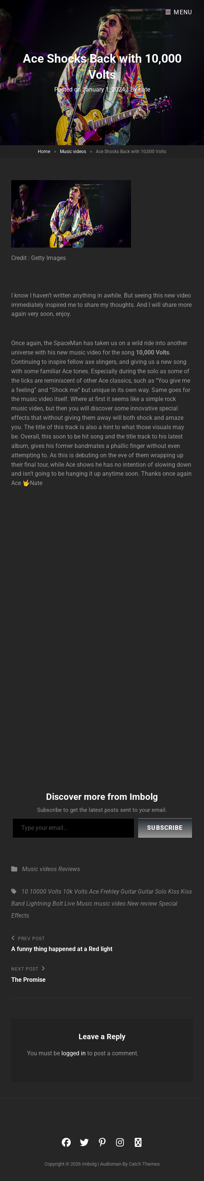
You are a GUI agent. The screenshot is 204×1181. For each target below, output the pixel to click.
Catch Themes (144, 1164)
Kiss (173, 891)
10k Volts (75, 891)
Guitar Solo (152, 891)
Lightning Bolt (44, 903)
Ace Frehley (104, 891)
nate (144, 89)
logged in (73, 1053)
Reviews (69, 869)
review (148, 903)
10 (24, 891)
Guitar (128, 891)
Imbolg (89, 1164)
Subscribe (165, 827)
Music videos (73, 151)
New (133, 903)
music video (110, 903)
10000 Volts (45, 891)
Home (44, 151)
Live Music (78, 903)
